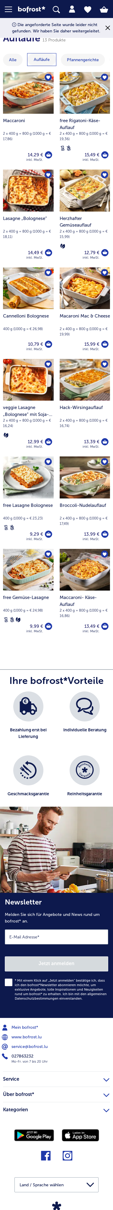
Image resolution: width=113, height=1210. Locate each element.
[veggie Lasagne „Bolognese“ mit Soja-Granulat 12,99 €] (28, 407)
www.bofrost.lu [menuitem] (22, 1037)
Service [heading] (56, 1078)
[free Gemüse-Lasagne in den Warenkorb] (48, 626)
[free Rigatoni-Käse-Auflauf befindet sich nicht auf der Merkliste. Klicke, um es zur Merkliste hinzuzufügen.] (105, 77)
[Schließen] (107, 28)
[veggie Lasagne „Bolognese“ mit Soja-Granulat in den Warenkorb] (48, 441)
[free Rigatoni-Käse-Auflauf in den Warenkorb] (104, 154)
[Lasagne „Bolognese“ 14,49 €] (28, 218)
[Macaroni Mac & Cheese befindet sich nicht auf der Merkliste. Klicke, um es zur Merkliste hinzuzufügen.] (105, 273)
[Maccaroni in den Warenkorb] (48, 154)
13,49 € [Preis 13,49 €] (91, 626)
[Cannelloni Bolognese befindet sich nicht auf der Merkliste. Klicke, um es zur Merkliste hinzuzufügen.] (48, 273)
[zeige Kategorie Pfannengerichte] (83, 60)
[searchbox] (56, 9)
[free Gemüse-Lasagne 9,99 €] (28, 595)
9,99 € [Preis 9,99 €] (36, 626)
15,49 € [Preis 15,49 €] (92, 155)
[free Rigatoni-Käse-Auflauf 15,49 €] (85, 121)
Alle (13, 59)
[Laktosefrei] (63, 148)
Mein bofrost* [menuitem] (20, 1028)
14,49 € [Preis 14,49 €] (35, 252)
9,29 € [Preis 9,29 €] (36, 534)
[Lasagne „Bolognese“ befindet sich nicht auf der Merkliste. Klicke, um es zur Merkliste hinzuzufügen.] (48, 175)
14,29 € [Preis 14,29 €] (35, 155)
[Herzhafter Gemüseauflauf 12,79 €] (85, 218)
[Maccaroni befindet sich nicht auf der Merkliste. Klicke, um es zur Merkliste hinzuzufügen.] (48, 77)
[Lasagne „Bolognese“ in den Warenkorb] (48, 252)
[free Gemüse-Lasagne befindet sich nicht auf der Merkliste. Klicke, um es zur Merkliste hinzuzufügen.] (48, 554)
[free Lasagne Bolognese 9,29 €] (28, 502)
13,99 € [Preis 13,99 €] (91, 534)
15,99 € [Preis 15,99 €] (91, 344)
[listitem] (28, 720)
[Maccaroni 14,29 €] (28, 121)
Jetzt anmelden (56, 963)
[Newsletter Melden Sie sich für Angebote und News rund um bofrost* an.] (56, 955)
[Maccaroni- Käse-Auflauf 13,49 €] (85, 595)
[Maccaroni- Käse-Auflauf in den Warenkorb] (104, 626)
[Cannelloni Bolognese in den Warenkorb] (48, 344)
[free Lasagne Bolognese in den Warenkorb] (48, 534)
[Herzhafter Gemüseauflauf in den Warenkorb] (104, 252)
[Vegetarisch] (63, 246)
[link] (31, 9)
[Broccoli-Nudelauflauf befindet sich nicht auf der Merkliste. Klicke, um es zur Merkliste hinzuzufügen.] (105, 462)
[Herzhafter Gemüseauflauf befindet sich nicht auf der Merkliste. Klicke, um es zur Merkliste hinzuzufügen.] (105, 175)
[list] (56, 752)
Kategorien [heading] (56, 1108)
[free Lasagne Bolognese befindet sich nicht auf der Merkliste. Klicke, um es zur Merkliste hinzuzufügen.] (48, 462)
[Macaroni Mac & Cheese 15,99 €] (85, 313)
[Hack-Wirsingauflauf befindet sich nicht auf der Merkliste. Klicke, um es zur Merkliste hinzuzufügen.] (105, 364)
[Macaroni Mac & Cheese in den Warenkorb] (104, 344)
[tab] (72, 9)
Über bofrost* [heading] (56, 1093)
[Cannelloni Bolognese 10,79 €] (28, 313)
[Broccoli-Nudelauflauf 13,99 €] (85, 502)
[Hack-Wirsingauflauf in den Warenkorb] (104, 441)
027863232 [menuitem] (18, 1056)
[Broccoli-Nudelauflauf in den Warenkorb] (104, 534)
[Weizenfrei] (69, 148)
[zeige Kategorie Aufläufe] (41, 59)
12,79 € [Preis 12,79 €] (91, 252)
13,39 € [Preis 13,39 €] (91, 441)
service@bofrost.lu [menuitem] (25, 1047)
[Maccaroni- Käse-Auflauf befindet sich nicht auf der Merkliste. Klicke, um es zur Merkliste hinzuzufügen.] (105, 554)
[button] (11, 9)
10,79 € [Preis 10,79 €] (35, 344)
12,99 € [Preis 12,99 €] (35, 441)
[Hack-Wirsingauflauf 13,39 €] (85, 407)
